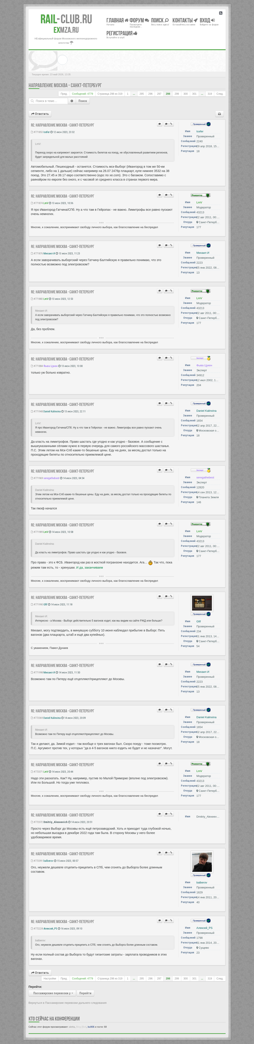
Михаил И (49, 253)
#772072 (37, 822)
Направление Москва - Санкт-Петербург (65, 85)
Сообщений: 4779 (82, 93)
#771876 (37, 253)
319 (210, 93)
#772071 (37, 771)
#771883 (37, 298)
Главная (117, 20)
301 (194, 93)
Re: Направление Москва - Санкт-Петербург (62, 125)
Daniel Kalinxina (52, 411)
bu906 (91, 1026)
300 (185, 93)
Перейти (85, 993)
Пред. (64, 93)
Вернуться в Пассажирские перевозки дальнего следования (68, 1002)
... (134, 93)
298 (168, 93)
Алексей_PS (50, 928)
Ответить (40, 114)
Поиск (83, 101)
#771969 (37, 478)
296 (150, 93)
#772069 (37, 717)
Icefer (46, 132)
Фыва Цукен (50, 366)
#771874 (37, 203)
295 (142, 93)
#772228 (37, 928)
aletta (72, 1026)
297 (159, 93)
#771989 (37, 532)
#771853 (37, 132)
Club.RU (66, 19)
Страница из (110, 93)
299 (177, 93)
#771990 (37, 604)
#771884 (37, 366)
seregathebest (51, 478)
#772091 (37, 860)
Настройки (50, 978)
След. (219, 93)
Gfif (45, 604)
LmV (45, 203)
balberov (48, 860)
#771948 (37, 411)
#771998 (37, 672)
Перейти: (35, 986)
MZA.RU (66, 29)
